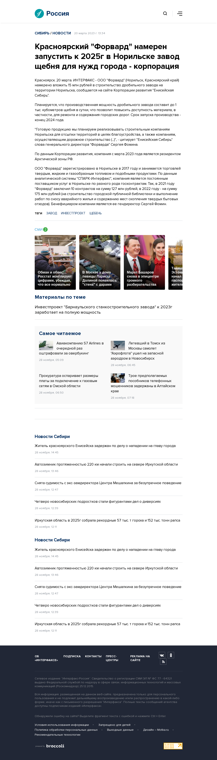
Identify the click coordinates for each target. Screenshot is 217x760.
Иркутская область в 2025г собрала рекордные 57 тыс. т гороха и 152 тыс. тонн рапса (107, 520)
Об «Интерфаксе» (46, 658)
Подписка (72, 656)
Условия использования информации (62, 725)
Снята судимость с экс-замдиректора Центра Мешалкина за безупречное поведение (108, 483)
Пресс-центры (112, 658)
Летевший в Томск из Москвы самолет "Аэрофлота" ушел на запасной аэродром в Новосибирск (138, 351)
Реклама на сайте (140, 658)
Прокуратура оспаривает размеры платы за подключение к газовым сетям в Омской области (68, 380)
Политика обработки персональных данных (66, 730)
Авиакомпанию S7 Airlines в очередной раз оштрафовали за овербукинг (71, 348)
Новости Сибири (52, 436)
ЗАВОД (51, 213)
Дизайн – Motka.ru (156, 730)
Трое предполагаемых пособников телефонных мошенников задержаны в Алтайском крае (143, 383)
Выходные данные (120, 730)
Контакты (93, 656)
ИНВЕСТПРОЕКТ (73, 213)
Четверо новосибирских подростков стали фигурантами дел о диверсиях (98, 501)
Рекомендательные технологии (57, 734)
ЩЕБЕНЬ (96, 213)
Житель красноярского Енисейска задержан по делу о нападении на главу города (105, 446)
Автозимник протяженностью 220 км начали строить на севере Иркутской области (106, 464)
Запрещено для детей (114, 725)
